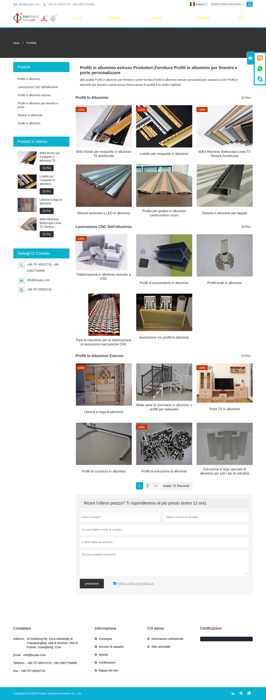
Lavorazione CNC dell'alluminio (38, 87)
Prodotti (115, 18)
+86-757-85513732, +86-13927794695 (71, 4)
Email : (17, 655)
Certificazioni (107, 662)
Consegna (105, 638)
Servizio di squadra (111, 646)
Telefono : (19, 663)
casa (77, 18)
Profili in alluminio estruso (34, 95)
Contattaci (202, 18)
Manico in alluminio (30, 115)
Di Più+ (246, 97)
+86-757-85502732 (39, 289)
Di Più (46, 168)
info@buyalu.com (29, 4)
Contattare (22, 628)
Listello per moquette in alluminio (47, 180)
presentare (92, 583)
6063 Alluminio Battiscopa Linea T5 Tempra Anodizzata (50, 223)
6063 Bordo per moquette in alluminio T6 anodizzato (50, 156)
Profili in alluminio (29, 79)
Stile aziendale (160, 646)
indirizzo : (19, 638)
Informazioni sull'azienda (167, 638)
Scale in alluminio (29, 123)
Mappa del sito (108, 670)
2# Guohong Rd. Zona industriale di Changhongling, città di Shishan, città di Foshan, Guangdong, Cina (52, 643)
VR (240, 18)
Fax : (16, 671)
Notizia (156, 18)
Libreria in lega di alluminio (51, 201)
